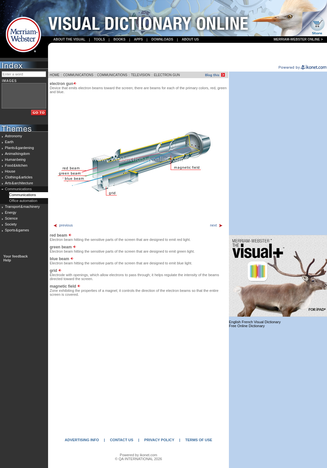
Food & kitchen (16, 165)
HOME (55, 75)
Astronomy (13, 136)
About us (190, 39)
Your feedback (15, 256)
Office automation (23, 201)
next (216, 225)
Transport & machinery (22, 207)
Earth (9, 142)
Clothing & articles (18, 177)
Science (11, 218)
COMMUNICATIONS (78, 75)
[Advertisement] (187, 54)
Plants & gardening (19, 148)
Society (11, 224)
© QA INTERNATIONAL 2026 (138, 459)
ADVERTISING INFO (82, 440)
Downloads (162, 39)
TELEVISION (140, 75)
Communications (18, 189)
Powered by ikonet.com (138, 455)
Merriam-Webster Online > (298, 39)
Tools (99, 39)
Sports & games (17, 230)
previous (63, 225)
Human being (15, 159)
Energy (10, 212)
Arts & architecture (19, 183)
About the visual (69, 39)
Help (7, 260)
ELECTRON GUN (167, 75)
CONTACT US (121, 440)
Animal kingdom (17, 154)
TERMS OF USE (198, 440)
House (10, 171)
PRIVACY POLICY (159, 440)
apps (138, 39)
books (119, 39)
